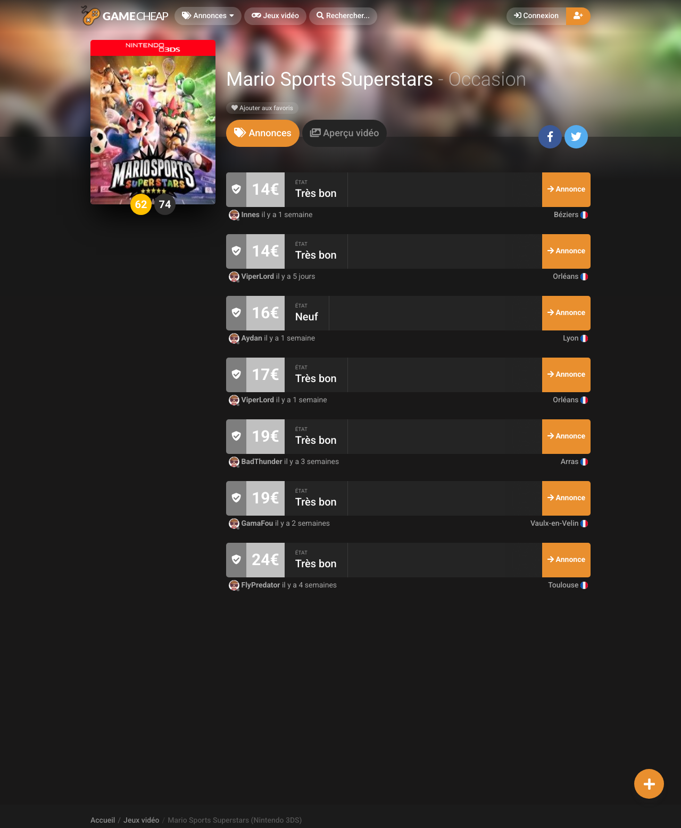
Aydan (246, 338)
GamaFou (252, 523)
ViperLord (252, 276)
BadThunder (256, 462)
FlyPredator (255, 585)
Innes (245, 215)
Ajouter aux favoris (262, 108)
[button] (343, 16)
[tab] (263, 133)
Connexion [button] (536, 16)
